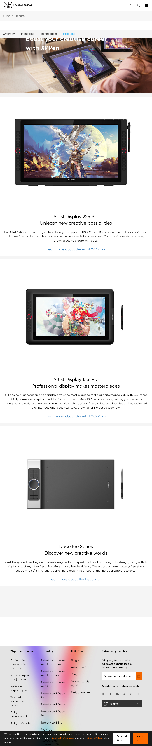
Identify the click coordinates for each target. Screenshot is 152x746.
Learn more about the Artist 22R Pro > (75, 249)
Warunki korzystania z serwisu (19, 697)
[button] (130, 5)
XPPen (6, 15)
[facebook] (110, 690)
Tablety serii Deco (53, 701)
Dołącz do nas (80, 689)
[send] (139, 672)
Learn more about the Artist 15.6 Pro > (76, 416)
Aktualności (78, 664)
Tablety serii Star (52, 719)
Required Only (122, 738)
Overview (9, 33)
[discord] (117, 690)
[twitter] (124, 690)
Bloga (75, 656)
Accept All (140, 738)
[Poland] (122, 700)
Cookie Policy (94, 738)
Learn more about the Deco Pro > (76, 579)
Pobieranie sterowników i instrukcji (19, 660)
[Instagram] (104, 690)
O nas (75, 671)
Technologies (49, 33)
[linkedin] (130, 690)
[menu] (144, 5)
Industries (27, 33)
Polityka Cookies (21, 719)
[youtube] (137, 690)
